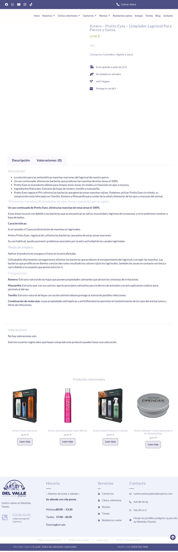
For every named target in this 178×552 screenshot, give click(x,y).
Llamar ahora (128, 4)
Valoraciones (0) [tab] (49, 160)
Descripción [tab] (21, 160)
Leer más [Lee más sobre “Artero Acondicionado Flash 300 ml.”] (67, 441)
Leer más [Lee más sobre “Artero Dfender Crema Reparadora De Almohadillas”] (153, 444)
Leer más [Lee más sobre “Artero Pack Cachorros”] (25, 441)
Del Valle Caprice (22, 546)
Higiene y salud (124, 54)
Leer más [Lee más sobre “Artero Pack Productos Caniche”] (110, 441)
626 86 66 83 (21, 515)
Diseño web (124, 546)
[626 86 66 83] (4, 517)
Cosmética (109, 54)
